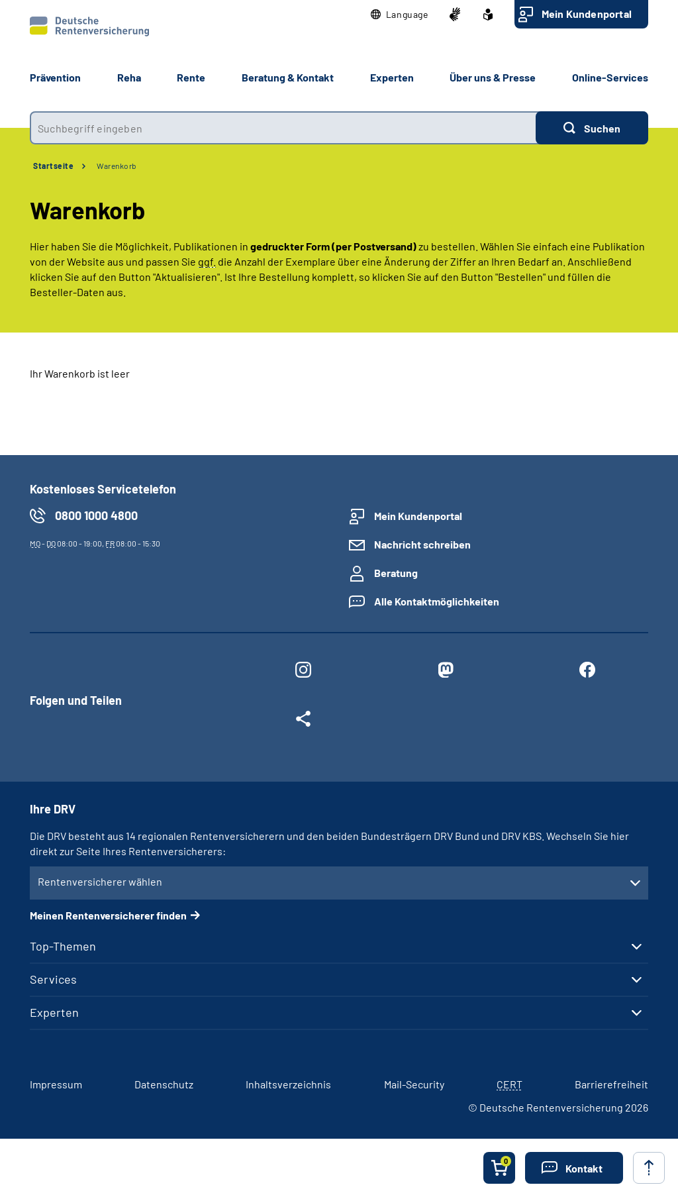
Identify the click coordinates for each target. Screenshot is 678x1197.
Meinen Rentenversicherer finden (108, 915)
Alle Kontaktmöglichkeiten (436, 601)
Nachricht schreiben (422, 544)
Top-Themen (63, 946)
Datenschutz (163, 1084)
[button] (399, 15)
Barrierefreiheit (611, 1084)
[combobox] (283, 127)
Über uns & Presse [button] (493, 77)
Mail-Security (414, 1084)
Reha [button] (129, 77)
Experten (54, 1012)
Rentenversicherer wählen (100, 881)
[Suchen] (592, 127)
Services (53, 979)
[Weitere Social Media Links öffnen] (303, 721)
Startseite (53, 165)
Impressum (56, 1084)
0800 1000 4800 (96, 515)
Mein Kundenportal (587, 13)
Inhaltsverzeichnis (288, 1084)
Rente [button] (191, 77)
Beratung (396, 572)
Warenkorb (117, 165)
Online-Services (610, 77)
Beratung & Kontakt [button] (288, 77)
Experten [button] (392, 77)
